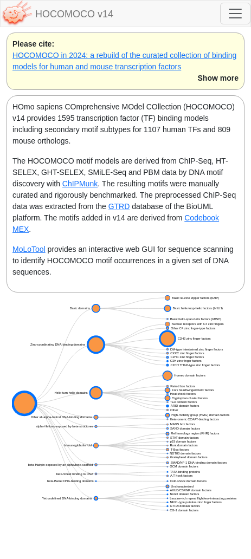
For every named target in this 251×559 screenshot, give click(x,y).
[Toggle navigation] (235, 13)
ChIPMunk (80, 183)
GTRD (119, 206)
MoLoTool (29, 249)
